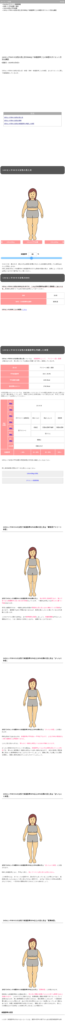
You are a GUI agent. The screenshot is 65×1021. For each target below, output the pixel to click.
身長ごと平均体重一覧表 (10, 6)
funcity (62, 2)
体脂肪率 (24, 254)
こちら (24, 309)
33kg (10, 441)
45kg (10, 428)
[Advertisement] (32, 33)
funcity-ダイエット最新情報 (12, 4)
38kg (10, 434)
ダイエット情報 (6, 2)
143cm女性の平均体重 (10, 8)
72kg (10, 410)
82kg (10, 403)
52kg (10, 422)
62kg (10, 416)
